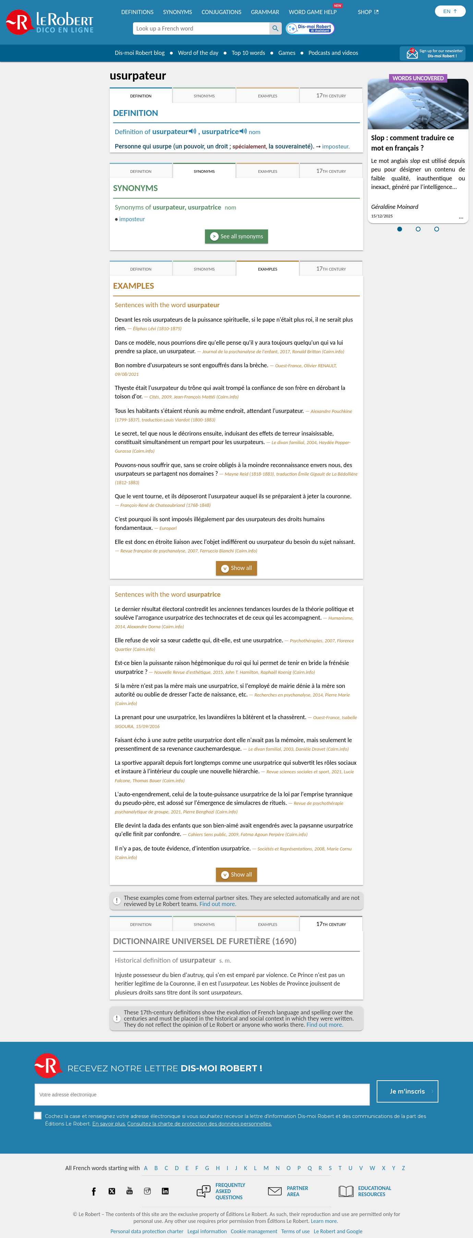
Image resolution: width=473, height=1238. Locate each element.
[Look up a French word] (275, 28)
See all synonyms (242, 236)
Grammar (265, 12)
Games (286, 53)
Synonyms (177, 12)
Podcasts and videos (333, 53)
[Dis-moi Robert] (311, 29)
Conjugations (221, 12)
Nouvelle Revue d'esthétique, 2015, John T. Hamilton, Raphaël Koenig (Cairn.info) (234, 672)
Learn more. (324, 1220)
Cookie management (254, 1231)
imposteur (335, 146)
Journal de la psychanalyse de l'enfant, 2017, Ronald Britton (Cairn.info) (273, 351)
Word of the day (197, 53)
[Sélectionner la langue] (450, 11)
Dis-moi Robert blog (139, 53)
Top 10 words (247, 53)
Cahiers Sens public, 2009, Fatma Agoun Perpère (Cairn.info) (248, 834)
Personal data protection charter (147, 1231)
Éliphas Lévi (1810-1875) (157, 328)
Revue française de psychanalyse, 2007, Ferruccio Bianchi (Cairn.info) (188, 551)
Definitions (137, 12)
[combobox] (201, 28)
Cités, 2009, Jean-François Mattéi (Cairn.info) (194, 397)
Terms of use (295, 1231)
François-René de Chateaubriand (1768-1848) (165, 505)
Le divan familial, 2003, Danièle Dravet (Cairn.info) (298, 749)
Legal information (207, 1231)
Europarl (168, 528)
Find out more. (217, 904)
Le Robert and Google (338, 1231)
